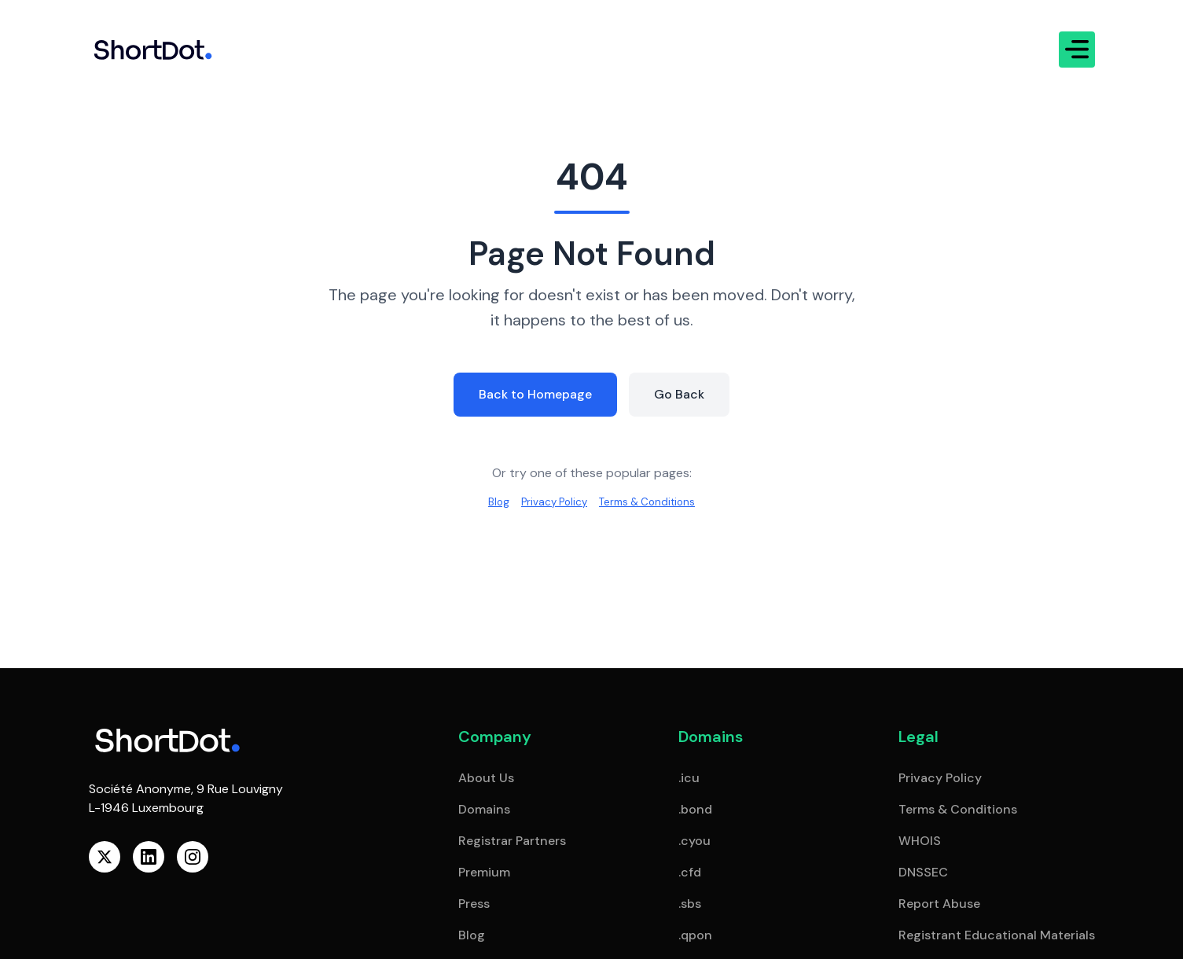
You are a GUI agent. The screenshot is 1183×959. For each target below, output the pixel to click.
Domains (484, 809)
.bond (695, 809)
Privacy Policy (547, 502)
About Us (486, 778)
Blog (484, 502)
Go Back (687, 392)
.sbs (689, 903)
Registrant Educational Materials (996, 935)
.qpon (695, 935)
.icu (689, 778)
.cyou (694, 840)
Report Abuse (939, 903)
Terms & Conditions (655, 502)
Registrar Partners (512, 840)
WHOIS (919, 840)
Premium (484, 872)
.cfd (689, 872)
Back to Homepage (532, 392)
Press (474, 903)
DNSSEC (923, 872)
